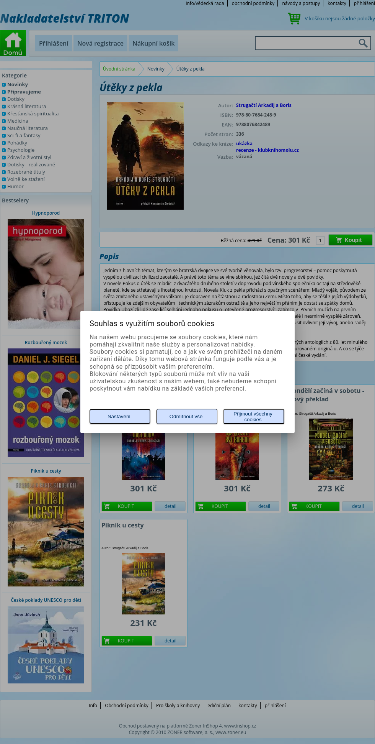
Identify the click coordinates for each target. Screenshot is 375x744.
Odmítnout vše (186, 416)
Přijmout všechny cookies (252, 416)
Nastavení (119, 416)
